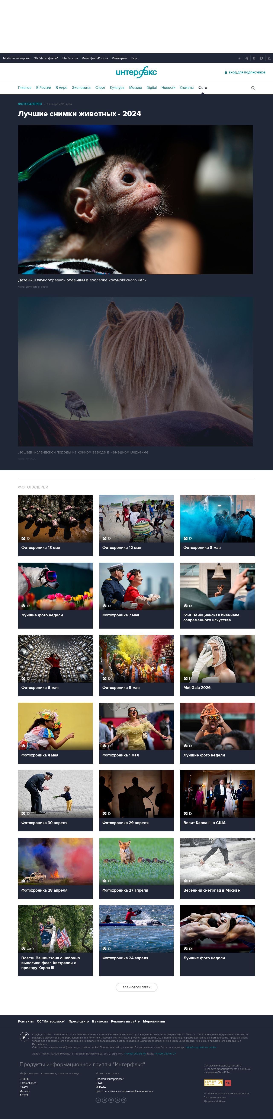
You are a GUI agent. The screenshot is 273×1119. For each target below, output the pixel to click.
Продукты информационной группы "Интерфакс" (82, 1064)
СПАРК (24, 1079)
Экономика (81, 88)
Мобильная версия (16, 58)
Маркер (24, 1091)
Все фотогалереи (137, 987)
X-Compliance (28, 1083)
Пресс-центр (79, 1021)
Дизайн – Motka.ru (215, 1101)
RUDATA (101, 1087)
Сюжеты (187, 88)
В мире (61, 88)
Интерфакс (136, 72)
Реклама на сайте (125, 1021)
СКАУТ (24, 1087)
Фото (202, 88)
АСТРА (24, 1095)
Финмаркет (119, 58)
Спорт (100, 88)
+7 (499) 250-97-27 (165, 1053)
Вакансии (100, 1021)
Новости (168, 88)
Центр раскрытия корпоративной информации (124, 1091)
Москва (135, 88)
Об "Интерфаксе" (46, 58)
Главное (25, 88)
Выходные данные (215, 1097)
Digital (152, 88)
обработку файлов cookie (201, 1047)
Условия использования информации (227, 1093)
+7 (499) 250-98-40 (135, 1053)
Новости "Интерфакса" (109, 1079)
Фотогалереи (30, 104)
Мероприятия (154, 1021)
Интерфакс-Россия (95, 58)
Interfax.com (70, 58)
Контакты (25, 1021)
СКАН (99, 1083)
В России (43, 88)
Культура (117, 88)
